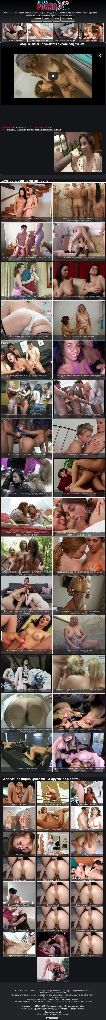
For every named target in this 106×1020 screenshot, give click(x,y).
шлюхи (57, 129)
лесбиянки (47, 129)
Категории (37, 19)
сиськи (38, 129)
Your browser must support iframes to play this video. (53, 86)
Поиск (56, 19)
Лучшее (47, 19)
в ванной (21, 129)
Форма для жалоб (53, 1012)
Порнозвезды (67, 19)
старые (30, 129)
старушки (11, 129)
